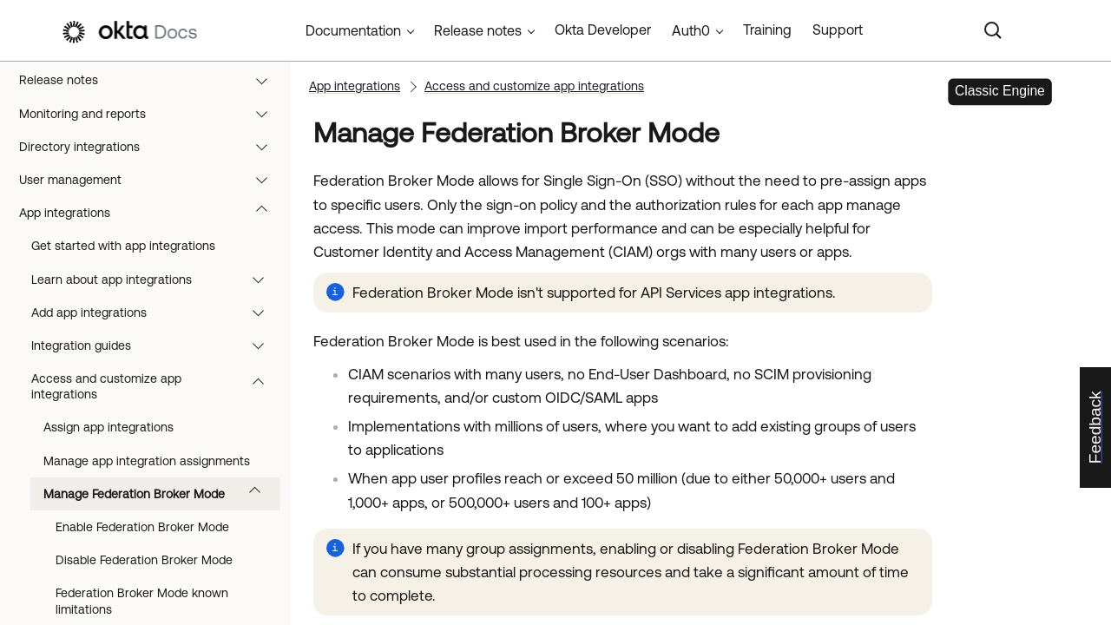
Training (767, 29)
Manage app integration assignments (146, 461)
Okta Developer (603, 29)
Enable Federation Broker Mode (142, 527)
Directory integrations (151, 146)
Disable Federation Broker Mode (144, 560)
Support (837, 29)
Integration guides (155, 345)
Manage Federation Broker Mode (160, 493)
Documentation (353, 30)
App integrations (151, 212)
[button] (265, 79)
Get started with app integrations (123, 246)
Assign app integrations (108, 427)
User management (151, 179)
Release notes (151, 79)
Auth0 (691, 30)
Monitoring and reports (151, 113)
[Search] (993, 30)
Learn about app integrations (155, 279)
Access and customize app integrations (155, 386)
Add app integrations (155, 312)
